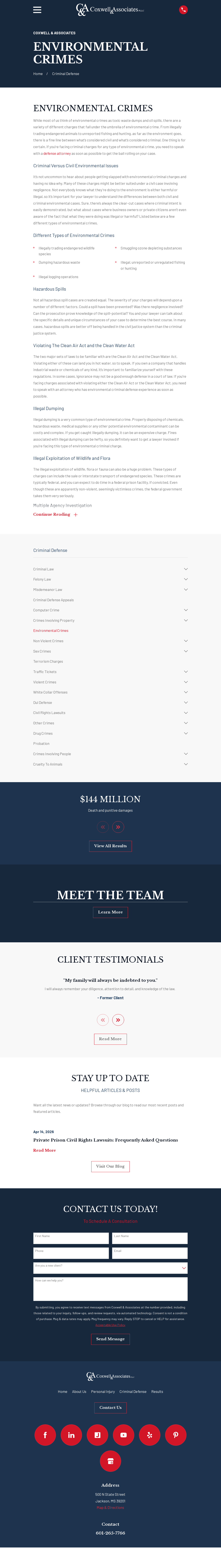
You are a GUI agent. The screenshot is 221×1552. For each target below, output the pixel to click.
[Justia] (97, 1435)
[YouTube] (123, 1435)
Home (62, 1392)
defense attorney (57, 153)
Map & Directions (110, 1508)
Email (117, 1251)
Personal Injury (103, 1392)
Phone (39, 1251)
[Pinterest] (175, 1435)
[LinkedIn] (71, 1435)
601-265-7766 (110, 1533)
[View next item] (118, 827)
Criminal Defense (133, 1392)
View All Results (110, 846)
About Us (79, 1392)
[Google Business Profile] (110, 1461)
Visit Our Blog (110, 1166)
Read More (110, 1039)
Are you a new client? (48, 1266)
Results (157, 1392)
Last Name (121, 1236)
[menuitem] (107, 569)
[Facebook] (45, 1435)
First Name (42, 1236)
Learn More (110, 912)
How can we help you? (49, 1281)
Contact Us (110, 1408)
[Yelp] (149, 1435)
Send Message (110, 1339)
